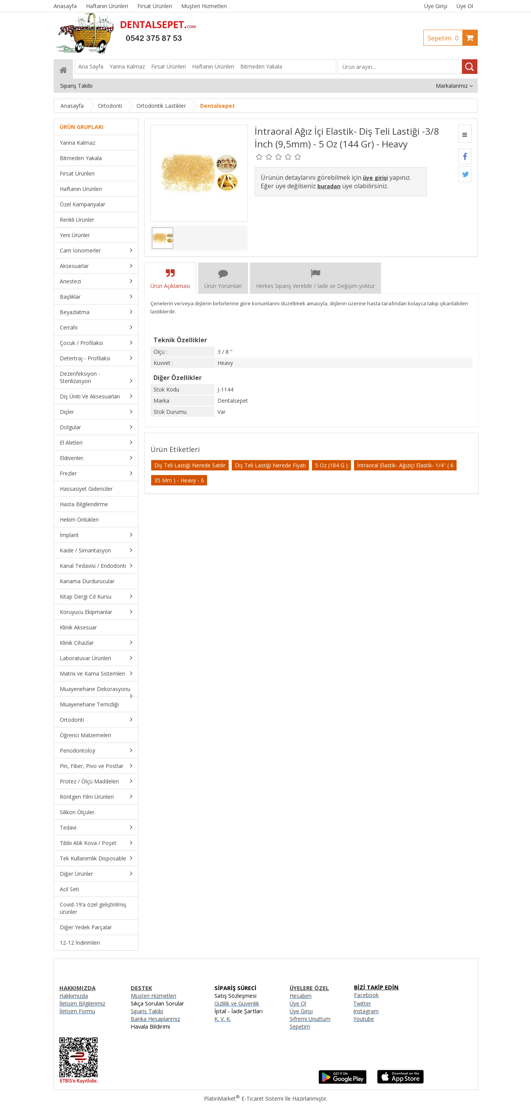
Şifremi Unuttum (310, 1018)
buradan (329, 186)
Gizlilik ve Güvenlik (236, 1003)
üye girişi (375, 177)
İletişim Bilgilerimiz (82, 1003)
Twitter (362, 1003)
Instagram (366, 1011)
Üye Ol (465, 6)
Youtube (363, 1018)
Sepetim (445, 38)
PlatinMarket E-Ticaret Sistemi (243, 1098)
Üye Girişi (435, 6)
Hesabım (301, 995)
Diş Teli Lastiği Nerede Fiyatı (270, 465)
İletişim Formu (77, 1011)
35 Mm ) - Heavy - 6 (179, 480)
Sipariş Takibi (147, 1011)
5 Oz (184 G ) (331, 465)
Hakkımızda (73, 995)
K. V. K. (222, 1018)
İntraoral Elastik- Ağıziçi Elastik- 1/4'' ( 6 (405, 465)
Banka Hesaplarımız (155, 1018)
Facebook (366, 995)
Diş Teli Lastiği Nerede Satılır (190, 465)
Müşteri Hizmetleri (153, 995)
